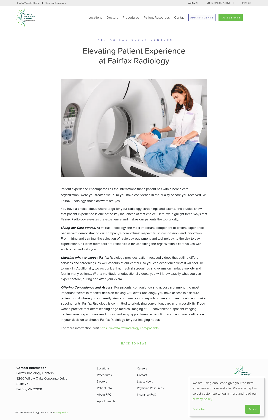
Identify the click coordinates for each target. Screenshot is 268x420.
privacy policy (202, 399)
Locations (95, 17)
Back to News (134, 343)
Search (249, 18)
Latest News (145, 381)
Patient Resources (157, 17)
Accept (253, 409)
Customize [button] (198, 409)
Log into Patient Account (219, 2)
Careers (193, 2)
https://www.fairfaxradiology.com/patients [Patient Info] (129, 328)
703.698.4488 (230, 17)
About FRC (104, 394)
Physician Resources (55, 2)
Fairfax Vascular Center (28, 2)
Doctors (112, 17)
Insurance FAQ (146, 394)
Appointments (202, 17)
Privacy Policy (61, 412)
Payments (246, 2)
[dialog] (227, 397)
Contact (179, 17)
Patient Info (104, 388)
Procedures (130, 17)
